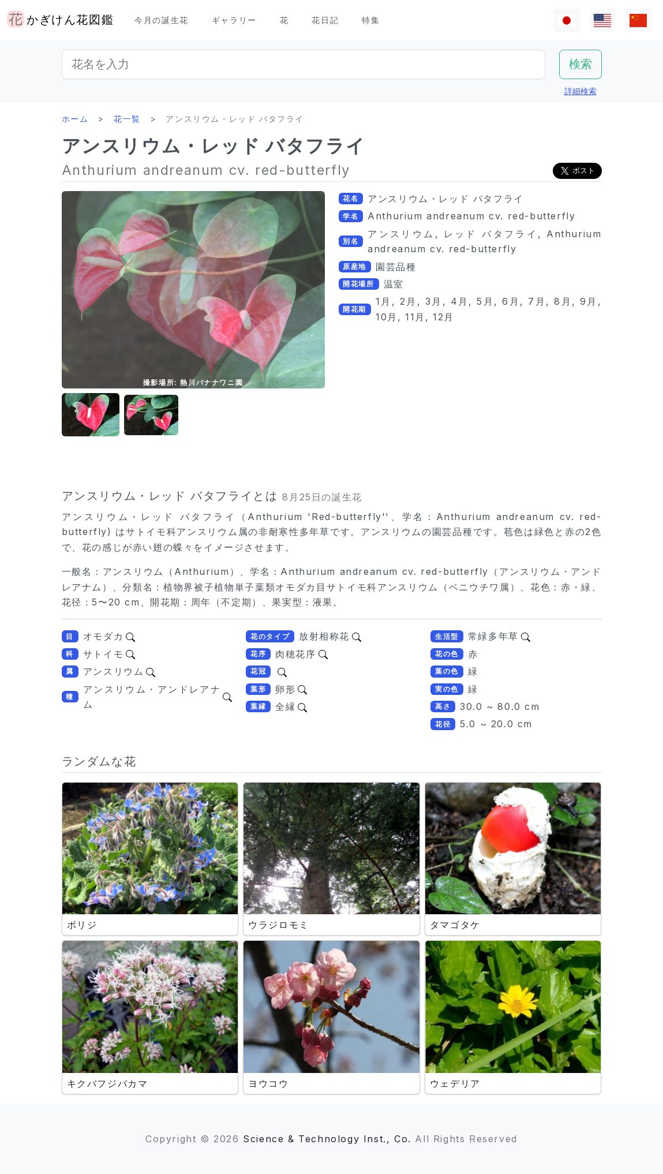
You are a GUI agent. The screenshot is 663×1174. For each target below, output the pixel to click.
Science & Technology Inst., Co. (327, 1139)
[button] (90, 415)
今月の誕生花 (161, 20)
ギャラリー (234, 20)
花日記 (325, 20)
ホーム (75, 119)
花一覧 (127, 119)
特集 (371, 20)
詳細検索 (580, 91)
